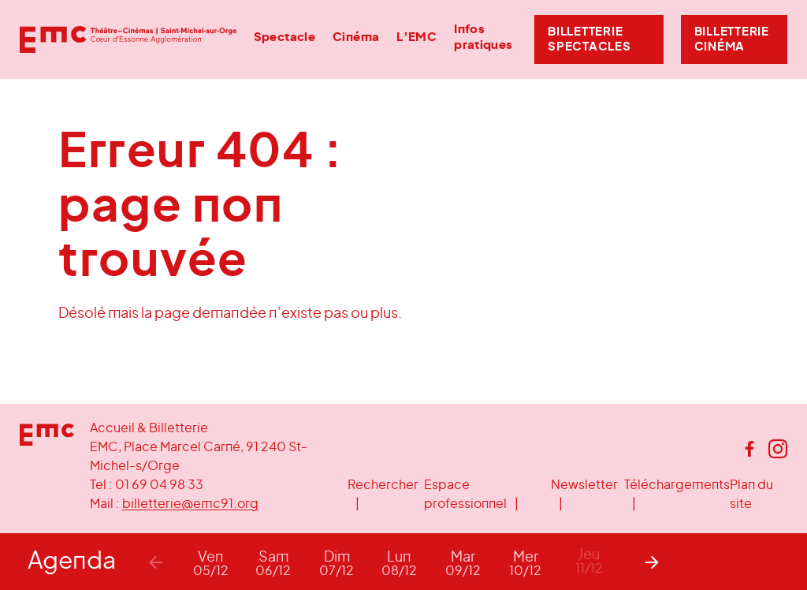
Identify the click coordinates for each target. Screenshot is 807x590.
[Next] (651, 561)
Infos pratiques (483, 37)
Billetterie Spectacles (589, 39)
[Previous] (155, 561)
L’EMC (416, 37)
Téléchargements (677, 485)
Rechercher (383, 485)
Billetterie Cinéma (731, 39)
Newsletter (584, 485)
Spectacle (284, 37)
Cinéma (356, 37)
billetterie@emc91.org (190, 504)
